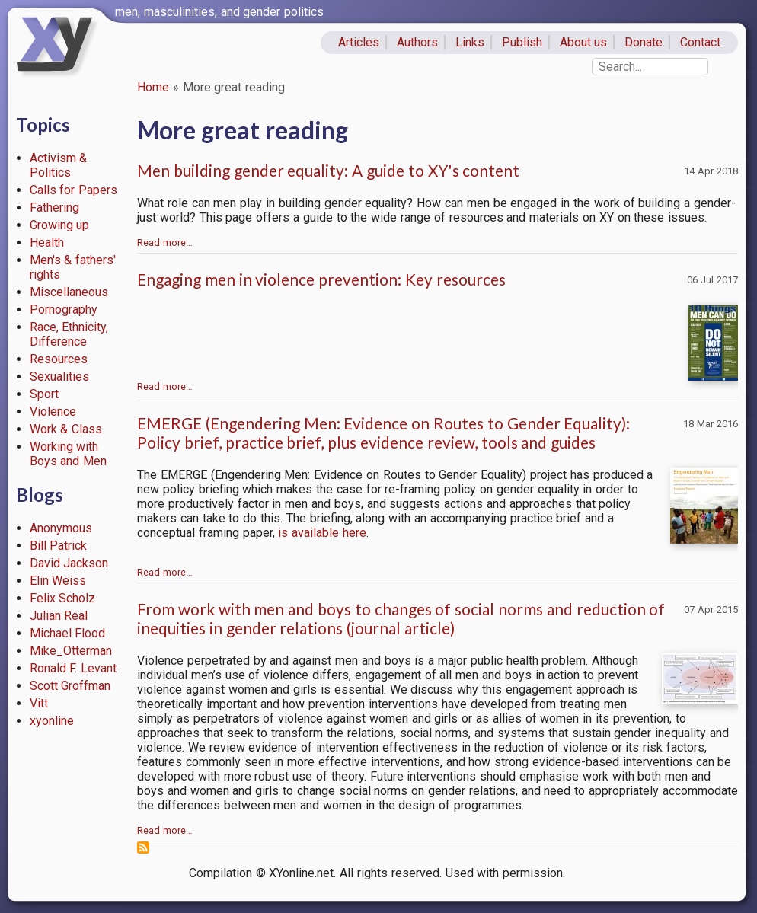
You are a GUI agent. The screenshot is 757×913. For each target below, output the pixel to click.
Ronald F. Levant (73, 668)
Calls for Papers (74, 190)
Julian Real (59, 615)
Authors (417, 42)
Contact (700, 42)
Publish (522, 42)
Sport (44, 394)
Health (47, 242)
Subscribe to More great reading (143, 847)
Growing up (60, 225)
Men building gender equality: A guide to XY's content (328, 170)
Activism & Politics (59, 165)
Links (469, 42)
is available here (322, 532)
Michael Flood (68, 633)
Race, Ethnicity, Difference (69, 334)
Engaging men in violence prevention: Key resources (321, 279)
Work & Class (66, 429)
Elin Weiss (58, 580)
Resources (59, 359)
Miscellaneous (69, 292)
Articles (358, 42)
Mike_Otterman (71, 650)
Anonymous (61, 528)
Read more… (165, 242)
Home (153, 87)
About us (584, 42)
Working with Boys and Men (68, 453)
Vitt (39, 703)
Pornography (63, 309)
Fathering (54, 207)
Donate (643, 42)
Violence (53, 411)
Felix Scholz (63, 598)
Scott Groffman (70, 685)
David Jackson (69, 563)
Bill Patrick (59, 545)
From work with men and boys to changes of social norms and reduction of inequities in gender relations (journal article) (401, 618)
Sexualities (59, 376)
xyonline (52, 720)
